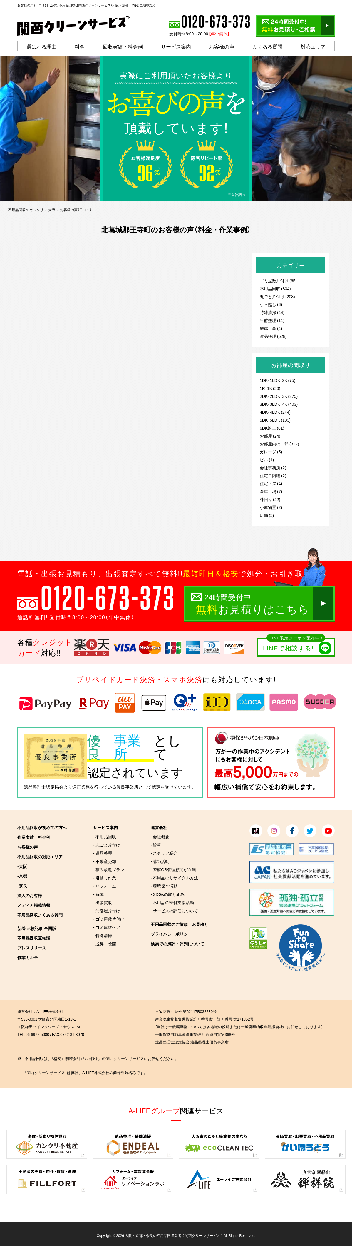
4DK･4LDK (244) (275, 412)
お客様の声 (27, 847)
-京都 (22, 876)
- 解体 (98, 894)
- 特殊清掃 (102, 935)
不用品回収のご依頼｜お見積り (179, 924)
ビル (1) (267, 459)
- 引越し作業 (104, 878)
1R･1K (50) (270, 388)
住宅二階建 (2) (273, 475)
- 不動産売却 (104, 861)
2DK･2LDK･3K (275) (279, 396)
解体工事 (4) (271, 328)
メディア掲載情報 (33, 905)
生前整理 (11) (272, 320)
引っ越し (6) (271, 304)
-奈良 (22, 886)
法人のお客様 (29, 895)
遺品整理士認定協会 (43, 787)
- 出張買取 (102, 902)
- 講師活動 (160, 861)
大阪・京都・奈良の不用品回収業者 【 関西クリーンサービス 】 (174, 1235)
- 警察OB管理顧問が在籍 (173, 869)
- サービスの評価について (174, 911)
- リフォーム (104, 886)
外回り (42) (270, 499)
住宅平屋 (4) (271, 483)
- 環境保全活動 (164, 886)
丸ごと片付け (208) (277, 296)
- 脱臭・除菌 (104, 943)
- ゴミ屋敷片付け (108, 919)
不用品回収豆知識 (33, 938)
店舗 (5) (267, 515)
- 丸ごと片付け (106, 845)
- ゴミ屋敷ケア (106, 927)
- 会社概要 (160, 836)
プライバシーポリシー (171, 934)
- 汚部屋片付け (106, 911)
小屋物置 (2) (271, 507)
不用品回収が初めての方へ (42, 827)
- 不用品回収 (104, 836)
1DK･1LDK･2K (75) (277, 380)
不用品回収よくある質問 (40, 915)
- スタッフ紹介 (164, 853)
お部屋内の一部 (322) (279, 444)
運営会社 (159, 827)
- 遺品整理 (102, 853)
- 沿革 (156, 845)
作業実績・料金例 (33, 837)
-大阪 (22, 866)
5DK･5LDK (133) (275, 420)
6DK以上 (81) (272, 428)
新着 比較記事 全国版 (36, 928)
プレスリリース (31, 948)
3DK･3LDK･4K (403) (279, 404)
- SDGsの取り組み (168, 894)
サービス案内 (105, 827)
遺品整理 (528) (273, 336)
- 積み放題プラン (108, 869)
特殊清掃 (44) (272, 312)
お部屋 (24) (270, 436)
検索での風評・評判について (177, 943)
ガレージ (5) (271, 452)
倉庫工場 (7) (271, 491)
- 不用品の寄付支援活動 (172, 902)
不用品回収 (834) (275, 288)
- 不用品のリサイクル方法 (174, 878)
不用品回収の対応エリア (40, 856)
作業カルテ (27, 957)
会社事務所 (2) (273, 467)
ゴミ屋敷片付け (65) (278, 280)
